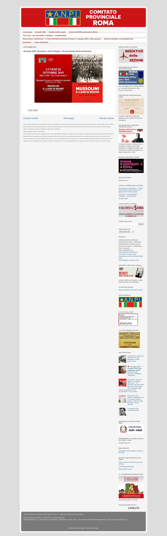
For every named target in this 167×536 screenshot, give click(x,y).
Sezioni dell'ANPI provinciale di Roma (83, 32)
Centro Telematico (41, 42)
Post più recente (30, 118)
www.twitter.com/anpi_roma (127, 254)
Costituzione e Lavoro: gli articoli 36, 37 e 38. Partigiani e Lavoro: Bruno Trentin (135, 358)
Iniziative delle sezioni (57, 32)
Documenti (27, 42)
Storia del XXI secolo (125, 469)
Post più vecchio (106, 118)
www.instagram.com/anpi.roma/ (129, 260)
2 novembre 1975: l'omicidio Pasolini (133, 409)
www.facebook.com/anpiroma (128, 252)
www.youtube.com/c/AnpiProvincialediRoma (92, 519)
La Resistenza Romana (126, 466)
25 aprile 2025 (40, 32)
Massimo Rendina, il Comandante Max (118, 39)
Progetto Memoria (124, 443)
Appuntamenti (123, 180)
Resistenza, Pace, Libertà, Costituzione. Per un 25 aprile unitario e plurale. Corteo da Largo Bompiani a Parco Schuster (135, 400)
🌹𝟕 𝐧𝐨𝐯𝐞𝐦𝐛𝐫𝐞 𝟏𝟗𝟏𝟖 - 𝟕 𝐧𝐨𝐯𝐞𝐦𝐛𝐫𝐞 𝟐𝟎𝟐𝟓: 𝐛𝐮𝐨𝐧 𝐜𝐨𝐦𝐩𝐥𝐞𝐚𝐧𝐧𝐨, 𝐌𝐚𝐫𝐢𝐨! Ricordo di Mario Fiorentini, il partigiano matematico (134, 371)
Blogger (95, 528)
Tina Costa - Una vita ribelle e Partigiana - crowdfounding (44, 35)
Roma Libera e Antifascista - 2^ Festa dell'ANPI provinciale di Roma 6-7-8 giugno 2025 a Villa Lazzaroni (62, 39)
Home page (27, 32)
